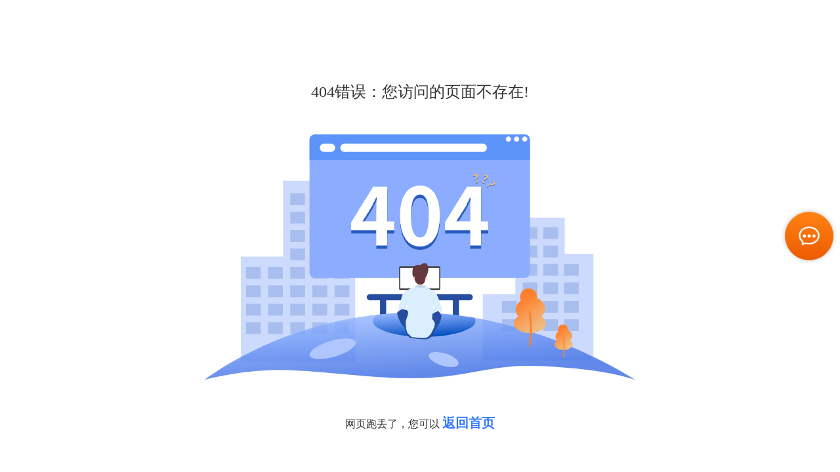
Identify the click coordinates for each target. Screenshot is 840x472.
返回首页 (468, 423)
